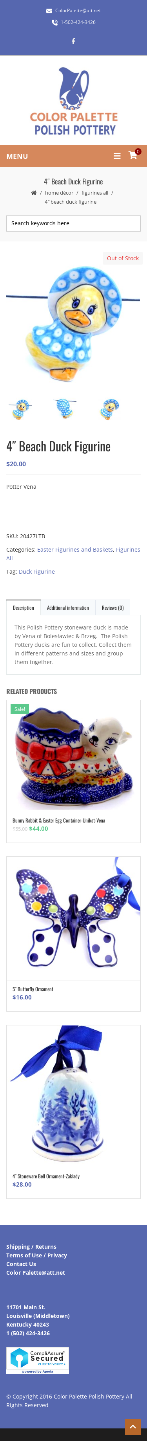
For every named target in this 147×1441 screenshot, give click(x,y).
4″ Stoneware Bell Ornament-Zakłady (46, 1176)
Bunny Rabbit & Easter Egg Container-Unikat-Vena (59, 820)
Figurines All (95, 192)
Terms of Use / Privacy (36, 1255)
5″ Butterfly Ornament (33, 989)
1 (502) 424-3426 (28, 1333)
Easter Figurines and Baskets (75, 549)
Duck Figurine (37, 571)
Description (23, 607)
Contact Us (21, 1264)
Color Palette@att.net (35, 1272)
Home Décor (59, 192)
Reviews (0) (112, 607)
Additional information (68, 607)
